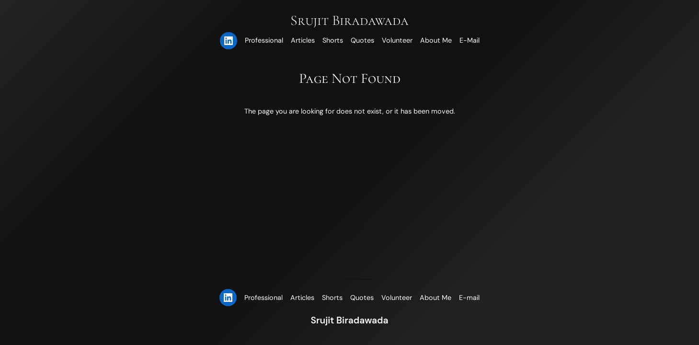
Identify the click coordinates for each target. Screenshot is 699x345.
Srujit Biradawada (349, 20)
